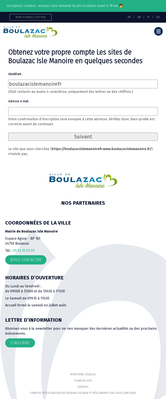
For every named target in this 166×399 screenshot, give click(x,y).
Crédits (83, 386)
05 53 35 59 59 (24, 251)
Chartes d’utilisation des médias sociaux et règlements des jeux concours (83, 392)
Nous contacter (25, 259)
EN (139, 17)
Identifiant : (15, 74)
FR (129, 17)
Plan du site (83, 380)
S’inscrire (20, 342)
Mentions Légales (83, 374)
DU (158, 17)
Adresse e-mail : (19, 101)
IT (148, 17)
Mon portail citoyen (31, 17)
